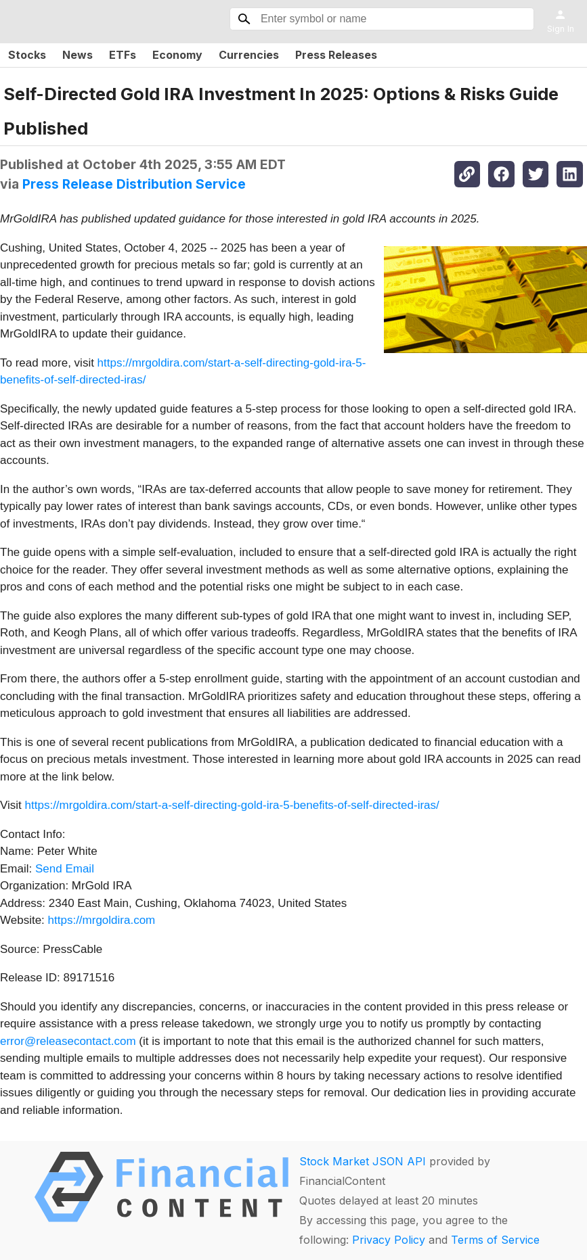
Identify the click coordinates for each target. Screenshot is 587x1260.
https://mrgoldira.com (102, 920)
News (77, 55)
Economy (177, 55)
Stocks (27, 55)
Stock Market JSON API (362, 1161)
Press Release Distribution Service (134, 184)
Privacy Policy (388, 1239)
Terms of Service (495, 1239)
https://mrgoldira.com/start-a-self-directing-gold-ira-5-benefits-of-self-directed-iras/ (232, 805)
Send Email (64, 868)
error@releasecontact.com (68, 1041)
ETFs (122, 55)
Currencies (249, 55)
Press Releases (336, 55)
